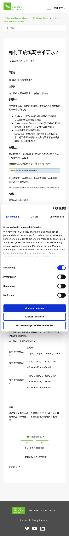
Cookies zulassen (34, 308)
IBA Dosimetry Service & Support (17, 18)
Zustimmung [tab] (12, 216)
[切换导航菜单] (49, 8)
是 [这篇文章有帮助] (27, 443)
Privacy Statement (40, 520)
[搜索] (35, 28)
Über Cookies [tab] (57, 216)
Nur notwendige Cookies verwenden (34, 325)
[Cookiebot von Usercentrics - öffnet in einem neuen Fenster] (53, 208)
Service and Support (41, 18)
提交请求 (42, 457)
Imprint (23, 520)
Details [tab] (34, 216)
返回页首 (15, 467)
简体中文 (59, 8)
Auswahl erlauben (34, 317)
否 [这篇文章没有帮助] (42, 443)
